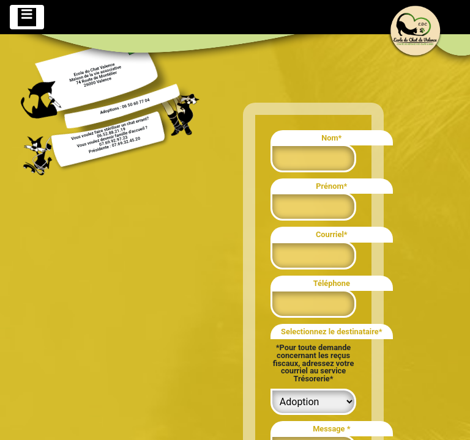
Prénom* (331, 186)
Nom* (331, 137)
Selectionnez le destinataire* (331, 331)
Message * (331, 428)
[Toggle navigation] (27, 17)
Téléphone (331, 283)
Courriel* (332, 234)
